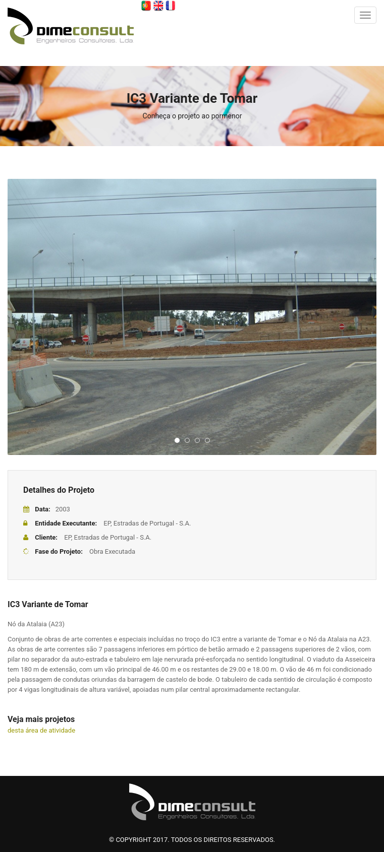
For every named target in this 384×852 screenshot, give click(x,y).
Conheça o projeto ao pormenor (192, 116)
